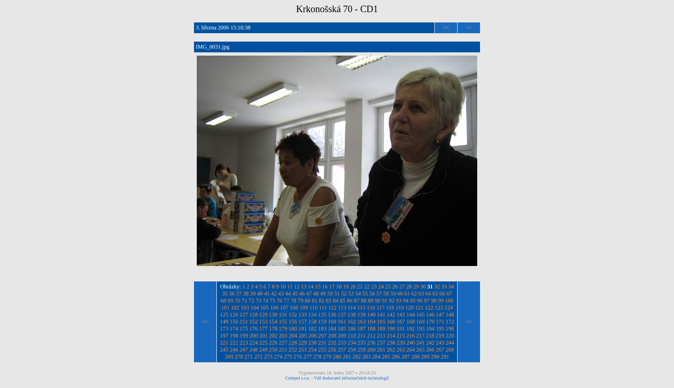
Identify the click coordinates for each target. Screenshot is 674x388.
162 (352, 321)
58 (386, 293)
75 (272, 300)
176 (254, 328)
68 (223, 300)
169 (420, 321)
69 (230, 300)
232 (332, 342)
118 (390, 307)
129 (263, 314)
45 (295, 293)
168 (411, 321)
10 (283, 286)
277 (307, 356)
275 (288, 356)
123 (439, 307)
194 (430, 328)
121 (419, 307)
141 (381, 314)
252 (293, 349)
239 (401, 342)
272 (258, 356)
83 (328, 300)
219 (440, 335)
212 (371, 335)
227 (283, 342)
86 (349, 300)
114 (352, 307)
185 (342, 328)
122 (429, 307)
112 (333, 307)
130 (273, 314)
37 (239, 293)
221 (224, 342)
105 (264, 307)
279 (327, 356)
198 (234, 335)
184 (332, 328)
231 (322, 342)
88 (363, 300)
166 (391, 321)
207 (322, 335)
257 (342, 349)
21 (360, 286)
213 (381, 335)
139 (362, 314)
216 (410, 335)
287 (406, 356)
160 (332, 321)
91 (384, 300)
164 (371, 321)
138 (352, 314)
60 (400, 293)
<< (446, 27)
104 (255, 307)
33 (444, 286)
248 (254, 349)
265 (420, 349)
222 (234, 342)
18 (339, 286)
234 (352, 342)
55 (365, 293)
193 (420, 328)
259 (362, 349)
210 (352, 335)
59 (393, 293)
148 (450, 314)
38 (246, 293)
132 (293, 314)
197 (224, 335)
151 (244, 321)
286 (396, 356)
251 (283, 349)
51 (337, 293)
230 (312, 342)
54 (358, 293)
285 (386, 356)
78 (293, 300)
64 (428, 293)
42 (274, 293)
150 (234, 321)
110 (313, 307)
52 (344, 293)
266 (430, 349)
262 (391, 349)
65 (435, 293)
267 (440, 349)
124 (449, 307)
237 (381, 342)
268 (450, 349)
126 (234, 314)
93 (399, 300)
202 (273, 335)
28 (409, 286)
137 (342, 314)
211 (362, 335)
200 (254, 335)
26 (395, 286)
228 (293, 342)
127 (244, 314)
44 (288, 293)
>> (469, 27)
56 (372, 293)
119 (400, 307)
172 (450, 321)
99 (441, 300)
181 (303, 328)
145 (420, 314)
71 (244, 300)
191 (401, 328)
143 (401, 314)
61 (407, 293)
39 (253, 293)
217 (420, 335)
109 (304, 307)
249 (263, 349)
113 (342, 307)
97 (427, 300)
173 (224, 328)
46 (302, 293)
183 (322, 328)
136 (332, 314)
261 (381, 349)
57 (379, 293)
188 (371, 328)
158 (312, 321)
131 (283, 314)
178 (273, 328)
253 (303, 349)
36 (232, 293)
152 (254, 321)
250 (273, 349)
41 (267, 293)
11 (290, 286)
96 (420, 300)
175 (244, 328)
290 (435, 356)
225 (263, 342)
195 (440, 328)
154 (273, 321)
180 (293, 328)
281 (347, 356)
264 (411, 349)
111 (323, 307)
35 (225, 293)
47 (309, 293)
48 (316, 293)
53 (351, 293)
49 (323, 293)
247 (244, 349)
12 (297, 286)
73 (258, 300)
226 (273, 342)
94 (406, 300)
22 (367, 286)
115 (361, 307)
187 (362, 328)
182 (312, 328)
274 (278, 356)
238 (391, 342)
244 (450, 342)
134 (312, 314)
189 (381, 328)
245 (224, 349)
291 (445, 356)
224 (254, 342)
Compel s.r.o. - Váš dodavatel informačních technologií (337, 378)
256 (332, 349)
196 (450, 328)
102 (235, 307)
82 (321, 300)
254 (312, 349)
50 (330, 293)
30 (423, 286)
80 (307, 300)
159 (322, 321)
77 (286, 300)
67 (449, 293)
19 (346, 286)
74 (265, 300)
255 (322, 349)
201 (263, 335)
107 (284, 307)
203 (283, 335)
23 (374, 286)
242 (430, 342)
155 (283, 321)
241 (420, 342)
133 (303, 314)
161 (342, 321)
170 (430, 321)
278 (317, 356)
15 (318, 286)
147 (440, 314)
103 (245, 307)
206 (312, 335)
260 (371, 349)
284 (376, 356)
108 (294, 307)
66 (442, 293)
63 (421, 293)
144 (411, 314)
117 (380, 307)
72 (251, 300)
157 (303, 321)
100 (449, 300)
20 (353, 286)
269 (229, 356)
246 (234, 349)
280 (337, 356)
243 (440, 342)
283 (366, 356)
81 (314, 300)
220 (449, 335)
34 (451, 286)
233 (342, 342)
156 (293, 321)
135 (322, 314)
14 (311, 286)
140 (371, 314)
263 (401, 349)
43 (281, 293)
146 (430, 314)
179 (283, 328)
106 (274, 307)
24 (381, 286)
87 (356, 300)
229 (303, 342)
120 (409, 307)
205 (303, 335)
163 (362, 321)
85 (342, 300)
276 (298, 356)
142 (391, 314)
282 (356, 356)
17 (332, 286)
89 (370, 300)
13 (304, 286)
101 (225, 307)
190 (391, 328)
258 (352, 349)
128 (254, 314)
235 (362, 342)
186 (352, 328)
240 (411, 342)
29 (416, 286)
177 (263, 328)
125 (224, 314)
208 (332, 335)
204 (293, 335)
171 (440, 321)
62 (414, 293)
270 (239, 356)
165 (381, 321)
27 (402, 286)
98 (434, 300)
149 (224, 321)
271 (248, 356)
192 (411, 328)
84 (335, 300)
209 (342, 335)
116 (371, 307)
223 (244, 342)
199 (244, 335)
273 (268, 356)
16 (325, 286)
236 (371, 342)
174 (234, 328)
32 (437, 286)
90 (377, 300)
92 (391, 300)
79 (300, 300)
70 (237, 300)
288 (415, 356)
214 (391, 335)
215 (400, 335)
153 (263, 321)
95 (413, 300)
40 (260, 293)
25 (388, 286)
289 (425, 356)
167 (401, 321)
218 (430, 335)
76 (279, 300)
